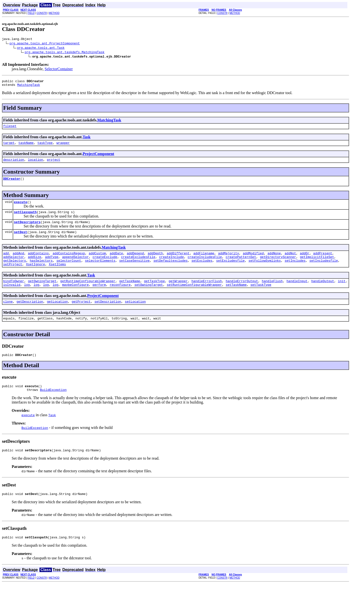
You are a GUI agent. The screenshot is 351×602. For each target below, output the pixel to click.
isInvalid (11, 297)
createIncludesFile (205, 266)
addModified (253, 262)
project (53, 164)
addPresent (322, 262)
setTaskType (260, 297)
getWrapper (178, 292)
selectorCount (68, 270)
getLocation (57, 314)
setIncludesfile (323, 270)
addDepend (135, 262)
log (27, 297)
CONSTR (42, 13)
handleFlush (272, 292)
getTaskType (154, 292)
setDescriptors (27, 229)
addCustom (97, 262)
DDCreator (11, 183)
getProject (81, 314)
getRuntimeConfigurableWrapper (87, 292)
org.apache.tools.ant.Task (41, 48)
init (341, 292)
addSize (34, 266)
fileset (10, 129)
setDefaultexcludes (170, 270)
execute (20, 208)
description (13, 164)
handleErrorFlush (206, 292)
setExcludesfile (230, 270)
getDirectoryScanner (278, 266)
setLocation (135, 314)
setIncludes (295, 270)
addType (51, 266)
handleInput (296, 292)
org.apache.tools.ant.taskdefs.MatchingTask (65, 52)
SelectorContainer (59, 70)
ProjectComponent (98, 157)
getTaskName (129, 292)
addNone (274, 262)
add (6, 262)
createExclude (105, 266)
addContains (38, 262)
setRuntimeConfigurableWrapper (194, 297)
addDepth (155, 262)
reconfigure (120, 297)
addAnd (18, 262)
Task (86, 140)
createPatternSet (241, 266)
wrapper (63, 146)
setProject (12, 275)
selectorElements (100, 270)
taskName (25, 146)
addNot (290, 262)
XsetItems (57, 275)
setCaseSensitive (134, 270)
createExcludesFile (138, 266)
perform (99, 297)
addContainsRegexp (69, 262)
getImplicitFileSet (317, 266)
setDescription (107, 314)
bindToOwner (13, 292)
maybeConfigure (75, 297)
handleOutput (322, 292)
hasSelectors (41, 270)
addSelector (13, 266)
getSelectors (14, 270)
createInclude (171, 266)
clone (8, 314)
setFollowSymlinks (264, 270)
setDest (20, 240)
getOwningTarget (42, 292)
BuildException (53, 406)
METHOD (54, 13)
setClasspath (25, 218)
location (35, 164)
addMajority (228, 262)
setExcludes (201, 270)
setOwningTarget (148, 297)
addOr (304, 262)
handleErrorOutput (242, 292)
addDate (116, 262)
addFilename (203, 262)
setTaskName (236, 297)
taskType (44, 146)
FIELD (31, 13)
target (9, 146)
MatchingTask (28, 87)
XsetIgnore (35, 275)
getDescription (30, 314)
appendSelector (75, 266)
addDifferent (178, 262)
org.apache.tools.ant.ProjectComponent (45, 44)
